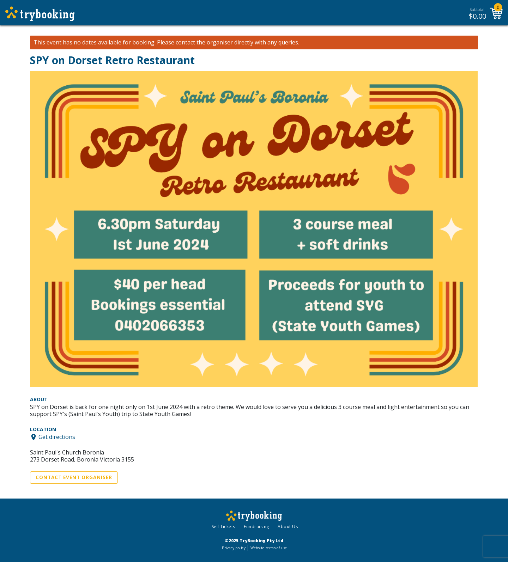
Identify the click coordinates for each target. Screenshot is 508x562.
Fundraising (256, 527)
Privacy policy (234, 547)
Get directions (56, 437)
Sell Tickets (223, 527)
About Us (288, 527)
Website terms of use (268, 547)
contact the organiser (204, 42)
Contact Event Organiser (74, 477)
